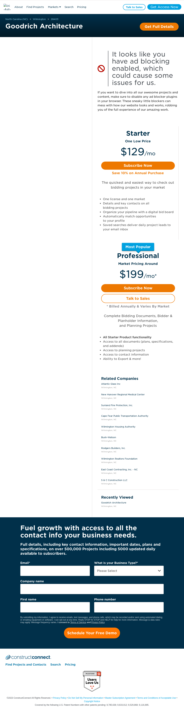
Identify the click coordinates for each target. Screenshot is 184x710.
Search (69, 7)
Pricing (81, 7)
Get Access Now (164, 7)
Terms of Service (78, 622)
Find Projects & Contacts (35, 8)
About (18, 7)
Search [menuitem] (55, 664)
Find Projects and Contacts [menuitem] (25, 664)
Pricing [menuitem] (70, 664)
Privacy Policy (98, 622)
